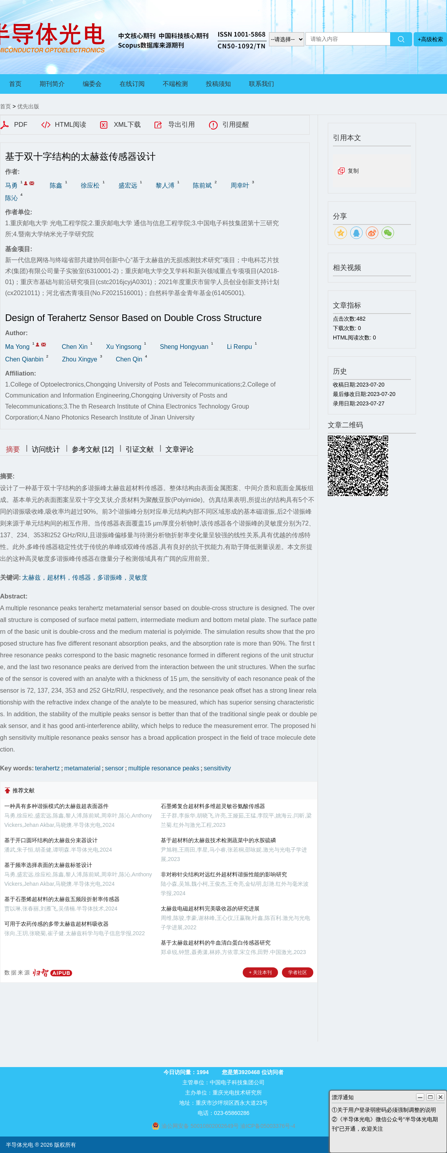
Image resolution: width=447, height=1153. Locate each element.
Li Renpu (239, 346)
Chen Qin (129, 359)
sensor (114, 768)
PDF (20, 124)
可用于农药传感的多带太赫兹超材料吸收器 (56, 924)
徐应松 (90, 185)
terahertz (47, 768)
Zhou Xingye (79, 359)
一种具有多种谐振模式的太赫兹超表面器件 (56, 806)
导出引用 (181, 124)
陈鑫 (56, 185)
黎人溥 (165, 185)
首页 (15, 83)
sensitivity (217, 768)
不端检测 (175, 83)
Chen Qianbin (24, 359)
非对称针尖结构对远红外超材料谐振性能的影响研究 (224, 874)
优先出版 (28, 106)
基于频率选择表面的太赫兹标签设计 (48, 865)
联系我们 (261, 83)
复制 (353, 171)
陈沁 (11, 198)
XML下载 (127, 124)
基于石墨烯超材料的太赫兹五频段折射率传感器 (62, 899)
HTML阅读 (70, 124)
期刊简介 (52, 83)
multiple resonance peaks (163, 768)
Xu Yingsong (124, 346)
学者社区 (297, 972)
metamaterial (82, 768)
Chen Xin (74, 346)
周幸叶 (240, 185)
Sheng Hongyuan (184, 346)
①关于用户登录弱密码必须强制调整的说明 (384, 1110)
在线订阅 (132, 83)
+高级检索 (430, 39)
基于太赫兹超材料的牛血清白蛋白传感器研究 (216, 943)
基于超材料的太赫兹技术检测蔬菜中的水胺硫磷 (218, 840)
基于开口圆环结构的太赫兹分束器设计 (51, 840)
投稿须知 (218, 83)
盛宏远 (127, 185)
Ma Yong (17, 346)
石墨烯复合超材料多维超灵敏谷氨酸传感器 (213, 806)
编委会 (92, 83)
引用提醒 (235, 124)
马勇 (11, 185)
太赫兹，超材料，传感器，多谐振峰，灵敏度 (84, 577)
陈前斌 (202, 185)
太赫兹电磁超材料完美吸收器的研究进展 (210, 908)
